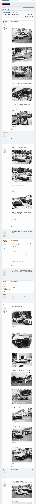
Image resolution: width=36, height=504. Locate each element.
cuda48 (4, 281)
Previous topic (27, 16)
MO (3, 469)
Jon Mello (5, 21)
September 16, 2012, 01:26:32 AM (15, 240)
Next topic (31, 16)
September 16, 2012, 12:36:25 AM (15, 21)
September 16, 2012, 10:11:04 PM (15, 469)
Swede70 (4, 294)
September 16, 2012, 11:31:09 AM (15, 281)
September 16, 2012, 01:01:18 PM (15, 294)
